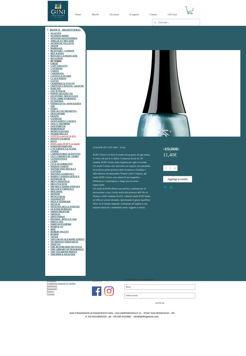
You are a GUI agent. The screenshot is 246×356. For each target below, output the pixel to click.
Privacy (50, 291)
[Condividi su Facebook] (165, 187)
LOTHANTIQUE (59, 159)
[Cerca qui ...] (175, 22)
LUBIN (54, 161)
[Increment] (175, 168)
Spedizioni (52, 286)
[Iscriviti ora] (159, 303)
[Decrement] (166, 168)
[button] (190, 10)
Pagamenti (52, 289)
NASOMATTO (58, 199)
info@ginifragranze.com (146, 316)
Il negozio (51, 281)
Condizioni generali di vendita (61, 283)
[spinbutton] (170, 168)
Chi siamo (51, 278)
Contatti (50, 294)
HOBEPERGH (58, 129)
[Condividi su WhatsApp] (171, 187)
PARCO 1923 (57, 222)
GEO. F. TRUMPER (60, 124)
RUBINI (55, 234)
